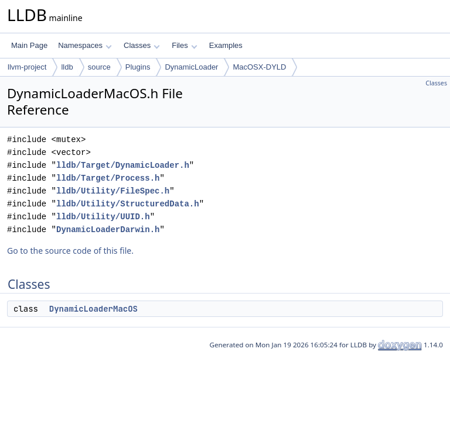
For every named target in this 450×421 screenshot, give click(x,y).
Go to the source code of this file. (70, 250)
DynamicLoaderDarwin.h (107, 229)
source (99, 67)
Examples (226, 45)
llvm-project (27, 67)
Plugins (138, 67)
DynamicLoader (191, 67)
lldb (67, 67)
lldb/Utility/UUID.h (103, 216)
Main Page (29, 45)
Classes (142, 45)
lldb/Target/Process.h (107, 178)
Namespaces (84, 45)
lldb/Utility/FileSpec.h (112, 190)
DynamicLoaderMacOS (93, 308)
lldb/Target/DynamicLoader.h (122, 165)
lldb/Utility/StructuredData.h (127, 203)
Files (184, 45)
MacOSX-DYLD (259, 67)
